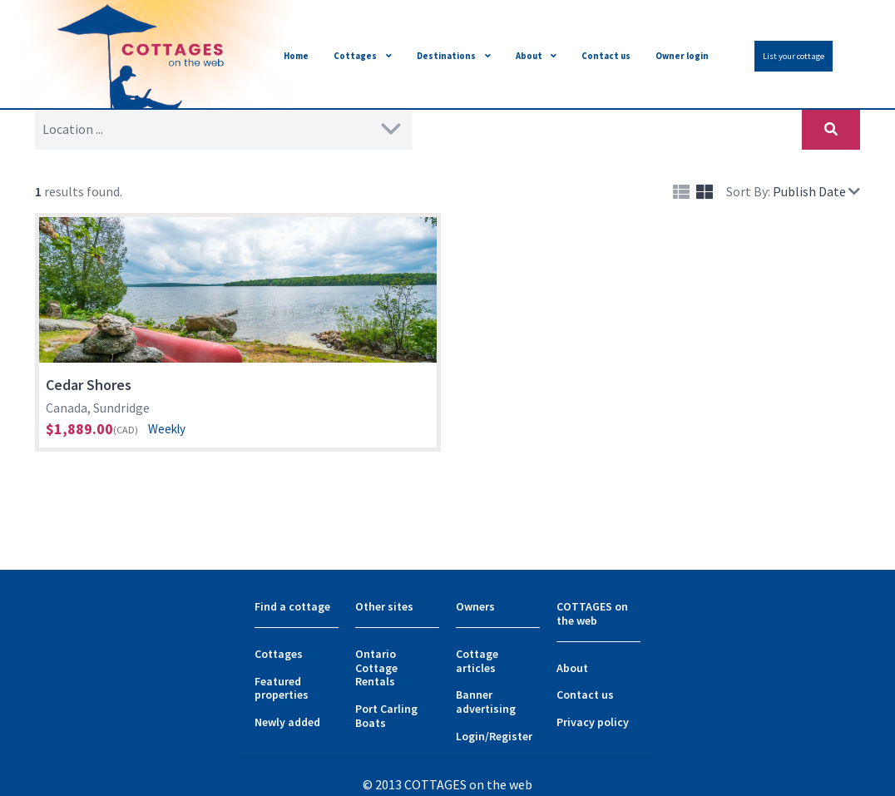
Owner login (682, 56)
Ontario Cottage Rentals (376, 668)
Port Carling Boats (386, 715)
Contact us (605, 56)
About (529, 56)
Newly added (287, 721)
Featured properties (282, 688)
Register (510, 736)
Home (296, 56)
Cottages (355, 56)
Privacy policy (592, 721)
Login (470, 736)
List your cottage (793, 56)
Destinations (446, 56)
